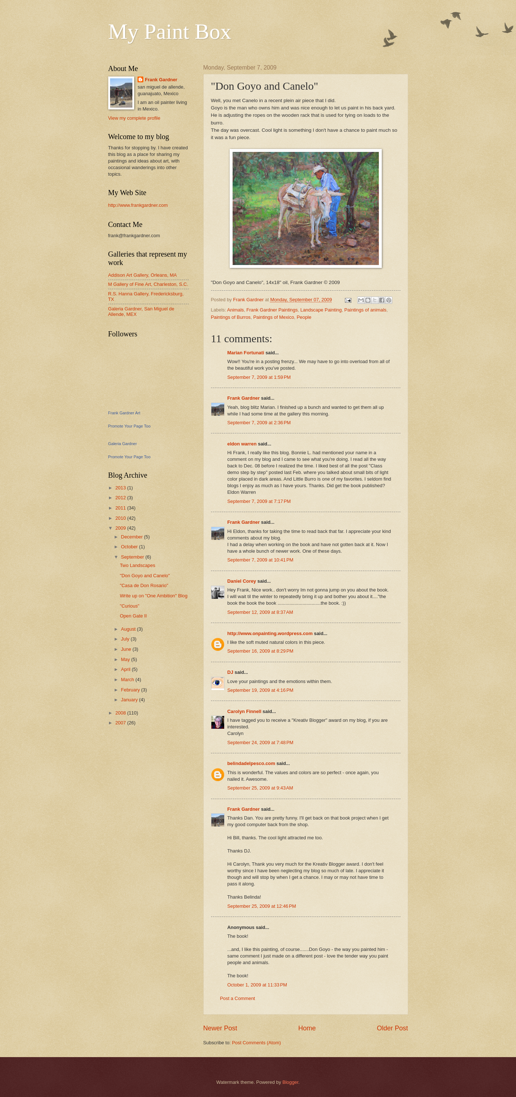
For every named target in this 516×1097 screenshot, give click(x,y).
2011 (121, 508)
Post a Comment (237, 998)
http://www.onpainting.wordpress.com (270, 633)
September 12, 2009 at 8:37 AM (260, 612)
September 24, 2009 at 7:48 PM (260, 742)
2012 (121, 497)
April (126, 669)
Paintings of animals (365, 310)
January (130, 699)
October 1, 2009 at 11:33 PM (257, 985)
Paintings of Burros (231, 317)
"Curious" (130, 606)
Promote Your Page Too (129, 426)
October (130, 546)
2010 (121, 518)
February (131, 690)
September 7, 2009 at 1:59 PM (259, 377)
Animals (235, 310)
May (126, 659)
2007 (121, 722)
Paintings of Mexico (273, 317)
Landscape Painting (321, 310)
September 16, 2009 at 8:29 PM (260, 651)
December (132, 537)
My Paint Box (169, 31)
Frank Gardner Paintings (272, 310)
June (127, 649)
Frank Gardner (243, 398)
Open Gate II (133, 616)
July (126, 639)
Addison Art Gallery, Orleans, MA (142, 275)
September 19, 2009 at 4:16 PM (260, 690)
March (128, 679)
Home (307, 1028)
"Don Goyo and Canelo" (145, 575)
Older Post (392, 1028)
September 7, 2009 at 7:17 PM (259, 501)
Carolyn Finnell (244, 711)
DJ (230, 672)
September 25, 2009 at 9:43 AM (260, 788)
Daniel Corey (241, 581)
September (133, 557)
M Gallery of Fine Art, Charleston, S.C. (148, 284)
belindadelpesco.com (251, 763)
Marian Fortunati (245, 352)
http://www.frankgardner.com (138, 205)
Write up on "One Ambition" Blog (154, 595)
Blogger (290, 1082)
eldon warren (242, 444)
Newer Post (220, 1028)
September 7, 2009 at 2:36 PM (259, 422)
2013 (121, 487)
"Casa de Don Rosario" (144, 585)
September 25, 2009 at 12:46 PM (261, 906)
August (129, 629)
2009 (121, 528)
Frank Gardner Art (124, 413)
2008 (121, 713)
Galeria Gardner (122, 443)
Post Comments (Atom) (256, 1042)
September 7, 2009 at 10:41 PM (260, 560)
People (304, 317)
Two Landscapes (137, 565)
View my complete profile (134, 118)
